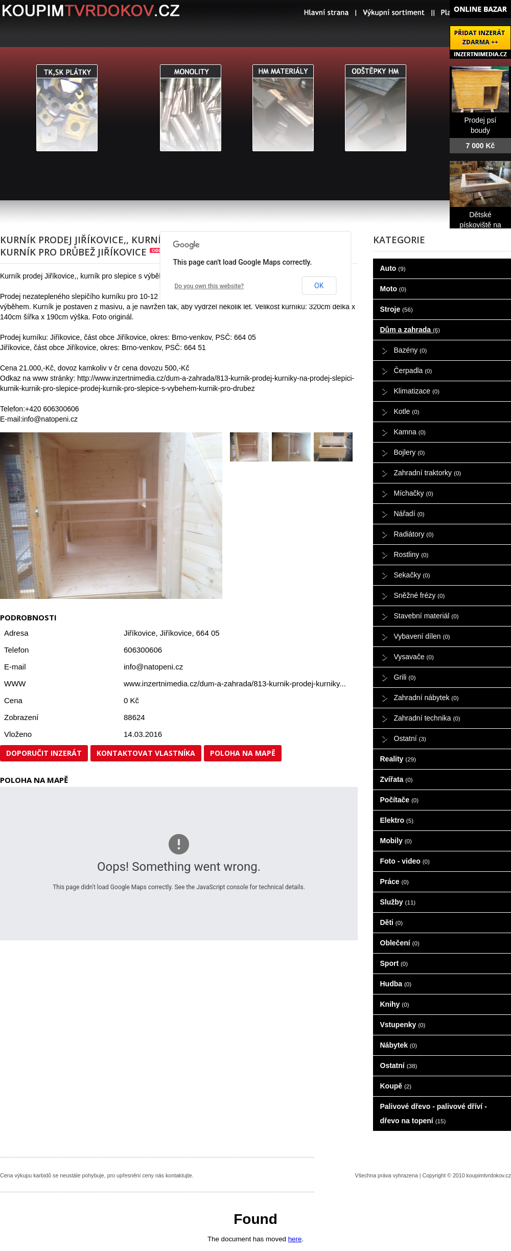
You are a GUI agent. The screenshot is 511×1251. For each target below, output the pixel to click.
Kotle (407, 411)
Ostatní (410, 738)
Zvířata (396, 779)
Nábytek (398, 1045)
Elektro (397, 820)
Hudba (396, 984)
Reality (398, 759)
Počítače (399, 800)
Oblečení (400, 943)
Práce (394, 881)
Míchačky (413, 493)
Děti (391, 922)
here (295, 1239)
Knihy (394, 1004)
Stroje (396, 309)
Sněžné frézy (419, 595)
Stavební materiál (426, 616)
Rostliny (411, 554)
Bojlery (409, 452)
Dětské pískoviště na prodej (480, 225)
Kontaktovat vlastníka (146, 753)
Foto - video (405, 861)
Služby (398, 902)
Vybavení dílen (422, 636)
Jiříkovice (176, 633)
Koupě (396, 1086)
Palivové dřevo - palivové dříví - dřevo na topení (433, 1113)
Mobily (396, 841)
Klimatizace (417, 391)
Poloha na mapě (242, 753)
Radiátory (414, 534)
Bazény (410, 350)
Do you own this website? (209, 286)
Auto (393, 268)
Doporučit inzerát (44, 753)
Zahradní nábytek (426, 697)
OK (318, 286)
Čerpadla (413, 370)
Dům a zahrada (410, 330)
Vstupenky (403, 1025)
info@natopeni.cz (153, 666)
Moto (393, 289)
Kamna (410, 432)
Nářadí (409, 513)
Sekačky (412, 575)
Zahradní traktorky (427, 473)
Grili (405, 677)
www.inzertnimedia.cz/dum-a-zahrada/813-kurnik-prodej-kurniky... (235, 683)
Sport (394, 963)
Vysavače (414, 657)
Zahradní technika (427, 718)
